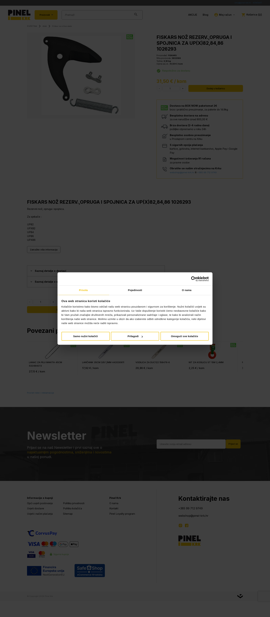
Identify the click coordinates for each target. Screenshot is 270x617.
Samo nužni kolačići (85, 336)
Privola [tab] (83, 290)
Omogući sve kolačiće (184, 336)
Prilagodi (135, 336)
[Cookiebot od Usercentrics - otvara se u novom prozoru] (194, 278)
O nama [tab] (186, 290)
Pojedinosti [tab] (135, 290)
